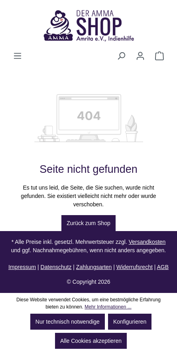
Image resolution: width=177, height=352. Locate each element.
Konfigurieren (129, 321)
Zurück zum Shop (88, 223)
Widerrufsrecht (134, 267)
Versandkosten (147, 242)
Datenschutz (56, 267)
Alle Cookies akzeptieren (91, 341)
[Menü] (17, 56)
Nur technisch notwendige (67, 321)
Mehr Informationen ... (108, 307)
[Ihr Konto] (140, 56)
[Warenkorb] (159, 56)
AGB (163, 267)
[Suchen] (121, 56)
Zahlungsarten (94, 267)
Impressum (22, 267)
